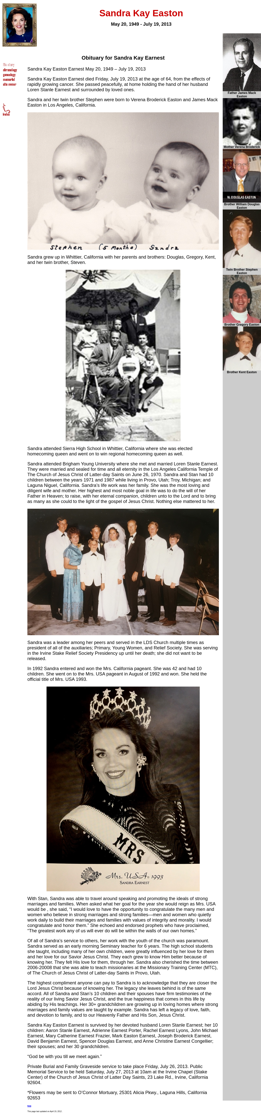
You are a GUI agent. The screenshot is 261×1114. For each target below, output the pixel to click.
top (29, 1105)
